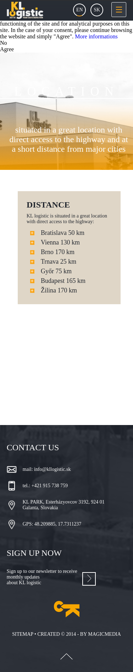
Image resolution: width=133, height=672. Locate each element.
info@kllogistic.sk (52, 469)
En (79, 9)
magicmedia (104, 634)
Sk (97, 9)
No (3, 43)
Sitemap (22, 634)
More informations (96, 36)
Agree (7, 49)
